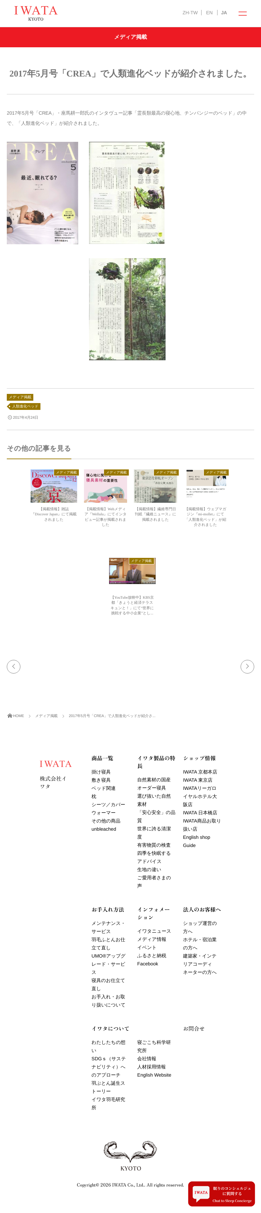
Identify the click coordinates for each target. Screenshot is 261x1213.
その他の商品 (105, 821)
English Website (154, 1075)
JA (224, 12)
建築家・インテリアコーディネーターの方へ (199, 964)
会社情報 (146, 1058)
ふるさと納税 (151, 955)
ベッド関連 (103, 788)
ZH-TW (189, 12)
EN (209, 12)
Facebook (147, 963)
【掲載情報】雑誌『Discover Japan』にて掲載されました (53, 514)
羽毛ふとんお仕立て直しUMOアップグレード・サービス (108, 956)
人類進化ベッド (25, 406)
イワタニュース (154, 931)
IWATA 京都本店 (200, 772)
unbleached (103, 829)
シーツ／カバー (108, 804)
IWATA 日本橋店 (200, 812)
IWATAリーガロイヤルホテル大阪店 (200, 796)
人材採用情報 (151, 1066)
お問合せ (194, 1028)
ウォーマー (103, 812)
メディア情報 (151, 939)
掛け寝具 (100, 772)
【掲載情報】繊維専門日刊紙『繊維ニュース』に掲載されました (155, 514)
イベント (147, 947)
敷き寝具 (100, 780)
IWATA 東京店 (197, 780)
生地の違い (149, 869)
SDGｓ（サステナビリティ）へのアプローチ (108, 1067)
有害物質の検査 (154, 845)
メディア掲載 (20, 397)
